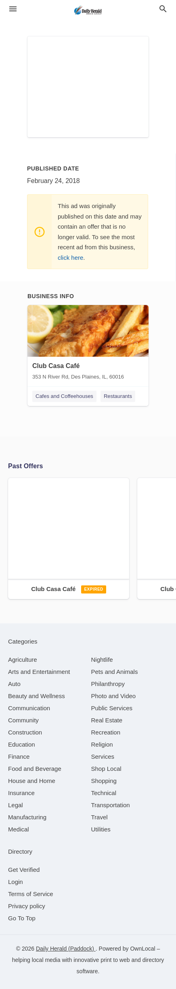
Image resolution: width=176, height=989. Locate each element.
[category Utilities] (101, 829)
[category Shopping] (104, 780)
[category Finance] (18, 756)
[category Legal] (15, 805)
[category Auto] (14, 683)
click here (70, 257)
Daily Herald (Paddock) (66, 948)
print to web (115, 960)
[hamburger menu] (13, 9)
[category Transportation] (110, 805)
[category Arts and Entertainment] (39, 671)
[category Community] (23, 720)
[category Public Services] (112, 708)
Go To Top (22, 918)
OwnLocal (142, 948)
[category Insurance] (21, 792)
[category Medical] (18, 829)
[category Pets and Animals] (114, 671)
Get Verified (24, 869)
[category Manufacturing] (27, 817)
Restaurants (118, 396)
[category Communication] (29, 708)
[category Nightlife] (102, 659)
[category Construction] (25, 732)
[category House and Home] (31, 780)
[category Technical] (104, 792)
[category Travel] (99, 817)
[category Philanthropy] (108, 683)
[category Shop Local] (106, 768)
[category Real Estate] (107, 720)
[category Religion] (102, 744)
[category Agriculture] (22, 659)
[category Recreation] (106, 732)
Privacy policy (26, 906)
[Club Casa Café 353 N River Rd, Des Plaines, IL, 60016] (88, 344)
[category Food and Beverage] (34, 768)
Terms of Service (30, 893)
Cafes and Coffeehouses (64, 396)
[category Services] (103, 756)
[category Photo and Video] (113, 695)
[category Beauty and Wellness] (36, 695)
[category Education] (21, 744)
